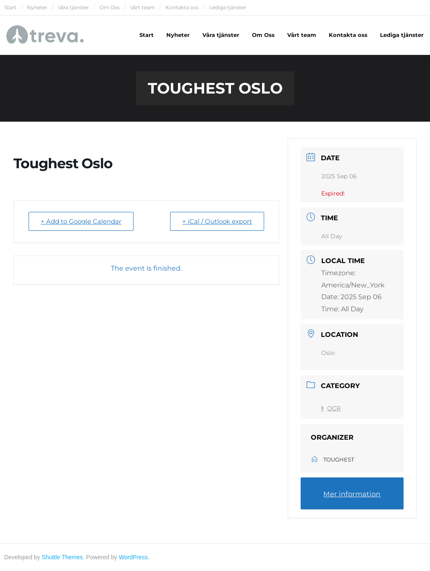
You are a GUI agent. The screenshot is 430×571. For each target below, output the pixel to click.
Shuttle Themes (62, 557)
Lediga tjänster (227, 7)
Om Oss (110, 7)
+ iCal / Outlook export (217, 221)
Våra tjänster (73, 7)
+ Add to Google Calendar (81, 221)
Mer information (352, 494)
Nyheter (37, 7)
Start (10, 7)
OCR (331, 408)
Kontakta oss (182, 7)
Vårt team (142, 7)
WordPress (133, 557)
